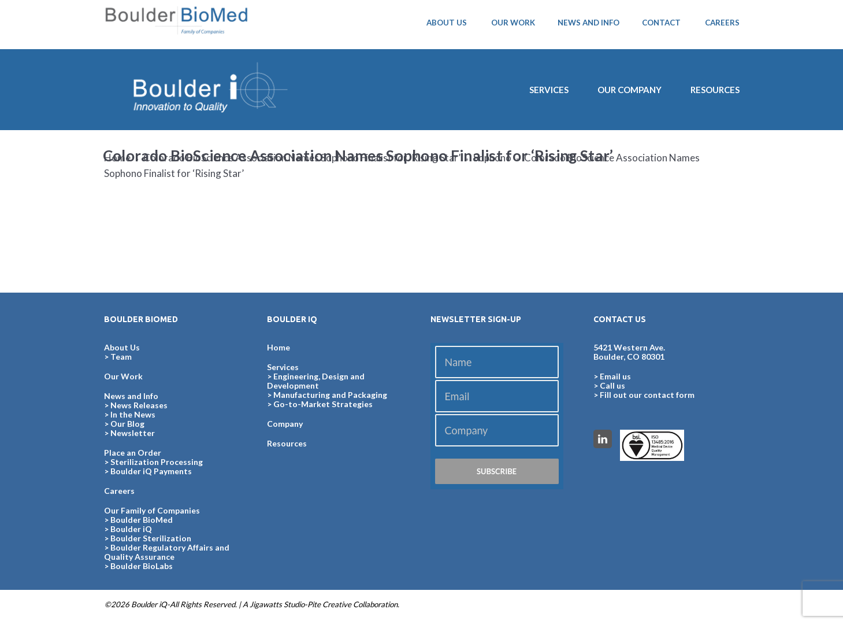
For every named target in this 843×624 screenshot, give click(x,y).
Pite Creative (329, 604)
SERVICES (549, 89)
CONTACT (661, 22)
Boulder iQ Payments (151, 471)
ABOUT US (446, 22)
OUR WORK (513, 22)
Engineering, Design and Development (316, 380)
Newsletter (132, 433)
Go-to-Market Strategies (323, 404)
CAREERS (722, 22)
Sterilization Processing (156, 462)
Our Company (629, 89)
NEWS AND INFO (588, 22)
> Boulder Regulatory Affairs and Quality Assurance (166, 552)
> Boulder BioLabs (138, 566)
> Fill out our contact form (644, 395)
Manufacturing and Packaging (330, 395)
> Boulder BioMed (138, 520)
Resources (715, 89)
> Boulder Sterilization (147, 538)
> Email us (612, 376)
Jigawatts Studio (277, 604)
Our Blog (127, 424)
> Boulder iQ (128, 529)
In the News (132, 414)
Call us (612, 385)
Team (121, 356)
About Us (122, 347)
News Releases (139, 405)
